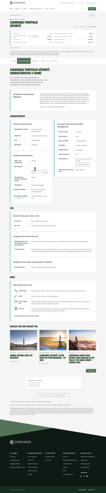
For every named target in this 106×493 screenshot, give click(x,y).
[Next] (30, 36)
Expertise (17, 8)
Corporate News (67, 464)
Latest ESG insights (33, 464)
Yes (31, 384)
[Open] (20, 8)
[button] (17, 454)
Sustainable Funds (33, 467)
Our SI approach (32, 456)
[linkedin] (81, 476)
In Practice (30, 460)
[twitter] (84, 476)
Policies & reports (32, 471)
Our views (12, 456)
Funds (11, 8)
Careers (65, 467)
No (37, 384)
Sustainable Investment (35, 8)
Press (64, 471)
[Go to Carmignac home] (17, 2)
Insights (24, 8)
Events (46, 8)
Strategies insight (14, 464)
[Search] (84, 9)
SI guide (30, 474)
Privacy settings (85, 467)
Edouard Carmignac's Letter (17, 467)
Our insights (13, 453)
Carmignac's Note (15, 460)
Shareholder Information (70, 460)
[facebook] (87, 476)
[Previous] (29, 36)
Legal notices (84, 460)
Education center (50, 456)
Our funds (48, 460)
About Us (52, 8)
